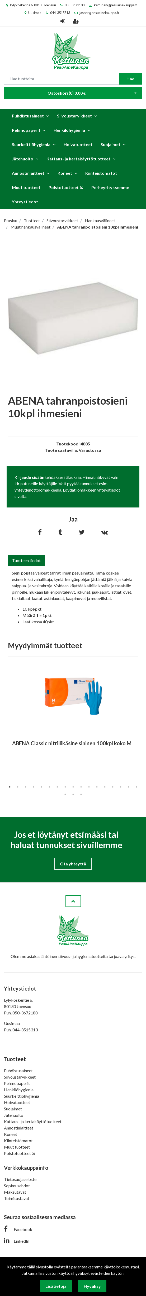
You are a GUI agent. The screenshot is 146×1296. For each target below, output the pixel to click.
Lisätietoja (56, 1286)
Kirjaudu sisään (29, 477)
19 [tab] (73, 794)
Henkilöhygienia (69, 130)
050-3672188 (74, 5)
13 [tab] (104, 787)
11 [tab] (89, 787)
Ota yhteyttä (73, 863)
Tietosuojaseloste (20, 1179)
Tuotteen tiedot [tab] (26, 560)
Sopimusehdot (17, 1185)
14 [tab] (112, 787)
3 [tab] (25, 787)
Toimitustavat (16, 1198)
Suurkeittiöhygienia (31, 144)
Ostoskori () (67, 92)
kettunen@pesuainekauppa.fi (115, 5)
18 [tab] (65, 794)
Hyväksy (92, 1286)
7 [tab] (57, 787)
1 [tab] (9, 787)
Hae (130, 78)
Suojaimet (110, 144)
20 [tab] (81, 794)
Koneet (65, 173)
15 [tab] (120, 787)
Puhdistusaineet (28, 115)
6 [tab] (49, 787)
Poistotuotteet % (66, 187)
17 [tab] (136, 787)
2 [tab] (17, 787)
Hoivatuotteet (78, 144)
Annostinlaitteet (28, 173)
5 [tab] (41, 787)
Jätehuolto (22, 158)
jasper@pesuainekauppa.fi (99, 13)
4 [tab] (33, 787)
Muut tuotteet (26, 187)
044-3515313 (60, 13)
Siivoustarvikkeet (74, 115)
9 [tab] (73, 787)
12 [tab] (97, 787)
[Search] (61, 79)
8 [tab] (65, 787)
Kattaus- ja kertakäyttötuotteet (78, 158)
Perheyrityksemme (110, 187)
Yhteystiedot (25, 201)
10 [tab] (81, 787)
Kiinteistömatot (101, 173)
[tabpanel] (73, 715)
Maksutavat (15, 1191)
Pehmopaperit (26, 130)
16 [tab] (128, 787)
